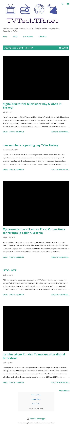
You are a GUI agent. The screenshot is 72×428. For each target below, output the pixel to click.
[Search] (62, 4)
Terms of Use (36, 404)
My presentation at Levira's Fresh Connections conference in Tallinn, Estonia (34, 231)
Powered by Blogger (36, 419)
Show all (63, 48)
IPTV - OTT (9, 270)
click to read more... (60, 132)
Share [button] (5, 132)
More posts (64, 391)
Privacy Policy (36, 395)
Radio (15, 36)
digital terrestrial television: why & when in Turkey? (32, 105)
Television (43, 36)
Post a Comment (17, 132)
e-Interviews (28, 36)
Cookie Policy (36, 399)
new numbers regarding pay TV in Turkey (30, 145)
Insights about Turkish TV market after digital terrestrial (34, 356)
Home (5, 36)
